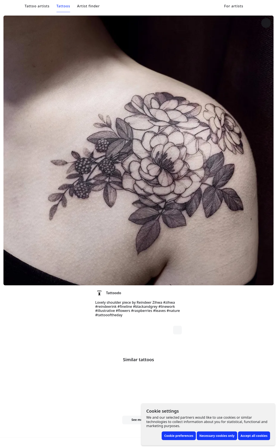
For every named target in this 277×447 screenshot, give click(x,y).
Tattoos (63, 6)
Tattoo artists (37, 6)
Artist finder (88, 6)
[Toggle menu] (264, 6)
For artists (233, 6)
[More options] (248, 23)
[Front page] (13, 6)
